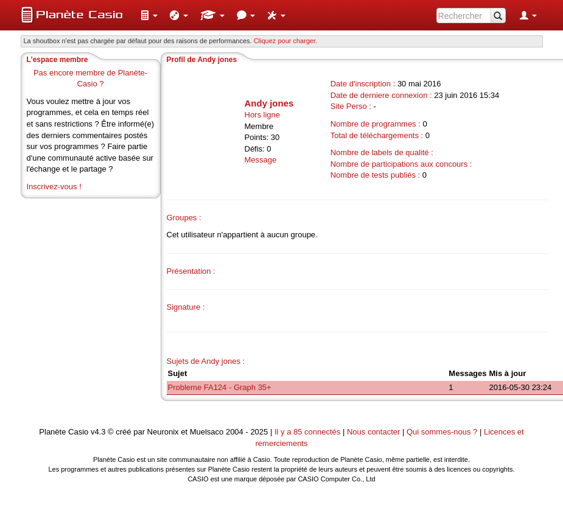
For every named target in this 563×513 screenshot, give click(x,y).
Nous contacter (373, 431)
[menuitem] (149, 15)
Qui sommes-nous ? (442, 431)
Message (261, 159)
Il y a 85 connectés (309, 431)
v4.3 (98, 431)
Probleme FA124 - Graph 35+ (219, 387)
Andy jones (269, 103)
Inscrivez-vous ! (54, 186)
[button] (149, 15)
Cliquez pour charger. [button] (286, 40)
